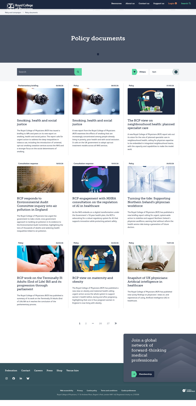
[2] (115, 329)
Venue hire (72, 376)
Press (50, 376)
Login (172, 3)
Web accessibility (66, 397)
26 (100, 329)
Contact (25, 376)
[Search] (45, 77)
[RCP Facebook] (13, 384)
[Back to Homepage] (18, 7)
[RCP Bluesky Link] (28, 384)
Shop (59, 376)
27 (108, 329)
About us (130, 3)
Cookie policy (92, 397)
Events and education (83, 10)
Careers (38, 376)
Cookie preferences (128, 397)
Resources (116, 3)
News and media (110, 10)
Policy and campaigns (136, 10)
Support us (158, 3)
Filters (139, 78)
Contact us (144, 3)
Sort (154, 78)
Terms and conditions (109, 397)
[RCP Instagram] (6, 384)
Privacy (80, 397)
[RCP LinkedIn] (20, 384)
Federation (11, 376)
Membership (183, 10)
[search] (78, 77)
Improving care (162, 10)
